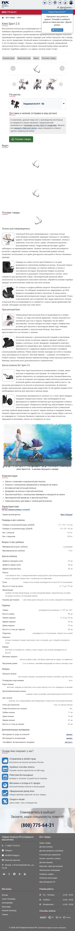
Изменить (57, 30)
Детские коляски (46, 847)
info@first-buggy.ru (12, 855)
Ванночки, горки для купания (51, 866)
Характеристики (24, 58)
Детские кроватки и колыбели (51, 851)
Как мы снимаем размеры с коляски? (16, 510)
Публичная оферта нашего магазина (52, 928)
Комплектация (8, 58)
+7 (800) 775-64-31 (12, 846)
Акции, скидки (45, 843)
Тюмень (5, 914)
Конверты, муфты (46, 874)
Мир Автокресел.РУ (47, 882)
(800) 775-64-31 (9, 12)
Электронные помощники (49, 870)
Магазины (7, 889)
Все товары (45, 837)
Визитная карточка (12, 860)
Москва (5, 895)
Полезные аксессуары (48, 878)
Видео (36, 58)
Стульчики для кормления (49, 855)
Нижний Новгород (9, 911)
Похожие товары (49, 58)
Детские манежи (46, 862)
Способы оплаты (47, 910)
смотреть (68, 742)
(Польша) (66, 514)
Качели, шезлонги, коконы (50, 858)
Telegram (8, 850)
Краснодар (6, 907)
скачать (69, 734)
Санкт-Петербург (9, 899)
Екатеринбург (7, 903)
